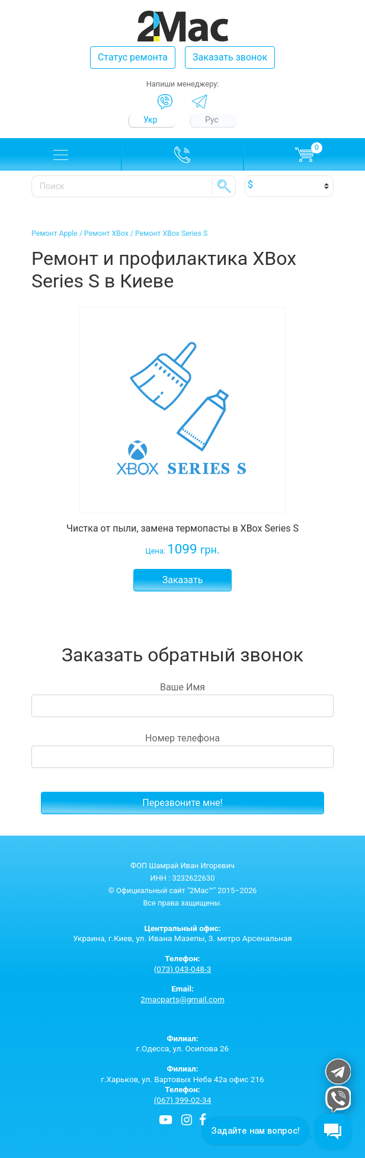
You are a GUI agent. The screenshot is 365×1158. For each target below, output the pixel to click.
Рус (212, 119)
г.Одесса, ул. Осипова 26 (182, 1044)
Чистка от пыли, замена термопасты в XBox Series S (182, 528)
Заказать (182, 580)
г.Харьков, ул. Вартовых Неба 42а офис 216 (182, 1074)
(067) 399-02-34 (183, 1100)
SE (223, 186)
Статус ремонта (133, 57)
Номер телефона (182, 750)
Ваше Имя (182, 699)
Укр (150, 119)
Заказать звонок (230, 57)
